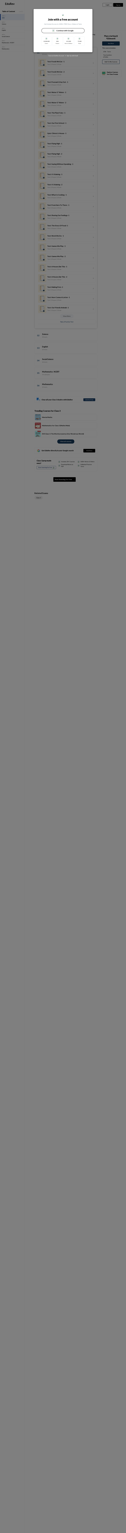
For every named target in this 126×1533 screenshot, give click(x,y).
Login (107, 5)
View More (67, 316)
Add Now (89, 450)
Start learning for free (63, 1367)
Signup (118, 5)
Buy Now (111, 43)
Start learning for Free (111, 101)
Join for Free (89, 400)
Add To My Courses (111, 62)
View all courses (65, 441)
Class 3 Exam (39, 11)
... (79, 37)
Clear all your (57, 400)
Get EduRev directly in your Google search (58, 450)
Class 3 (67, 852)
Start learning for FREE (65, 859)
